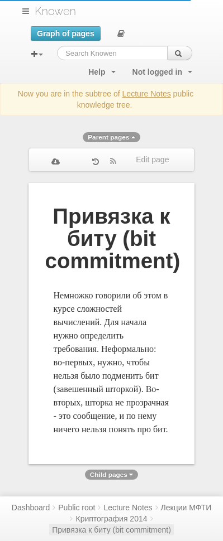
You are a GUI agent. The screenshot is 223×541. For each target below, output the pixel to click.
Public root (76, 507)
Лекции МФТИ (186, 507)
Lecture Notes (146, 93)
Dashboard (31, 507)
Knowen (55, 11)
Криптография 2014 (111, 518)
